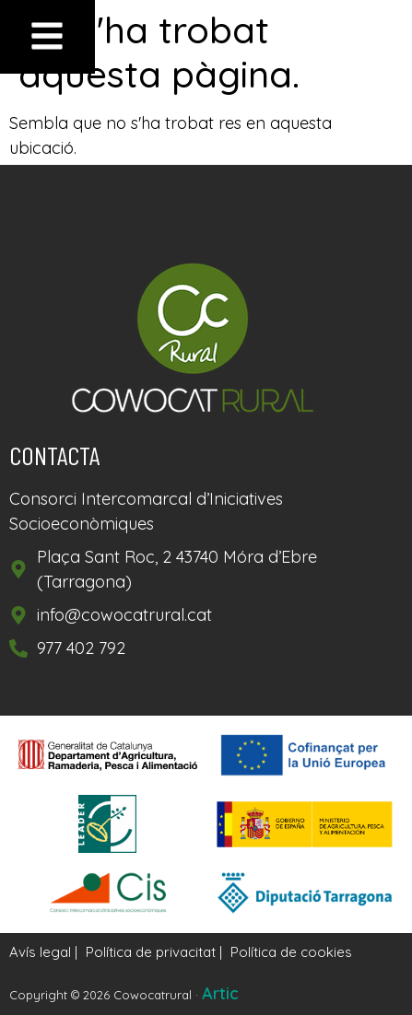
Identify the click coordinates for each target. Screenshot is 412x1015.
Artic (220, 993)
